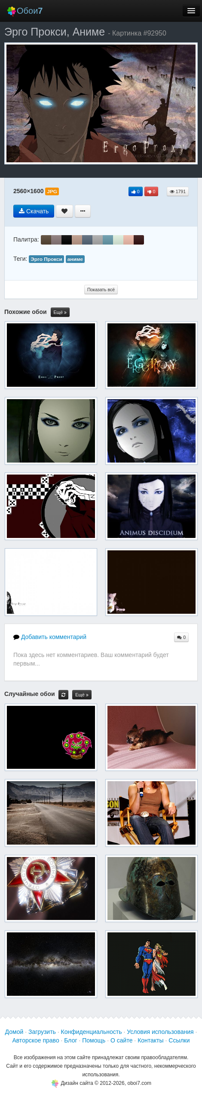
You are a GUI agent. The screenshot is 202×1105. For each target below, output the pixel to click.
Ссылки (179, 1040)
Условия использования (160, 1031)
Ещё (60, 312)
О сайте (121, 1040)
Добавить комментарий (49, 636)
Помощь (93, 1040)
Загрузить (42, 1031)
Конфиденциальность (91, 1031)
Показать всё (101, 289)
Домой (14, 1031)
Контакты (150, 1040)
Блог (70, 1040)
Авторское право (35, 1040)
